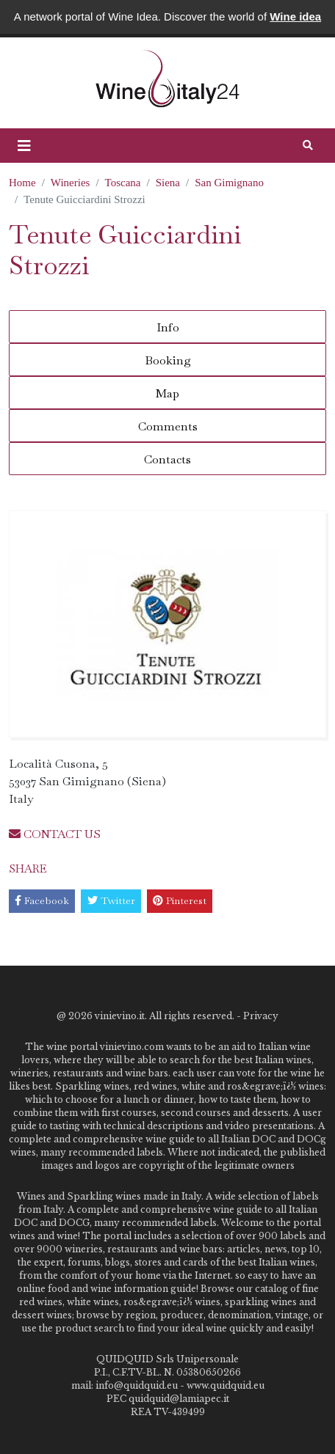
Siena (168, 182)
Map (167, 393)
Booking (168, 360)
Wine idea (295, 16)
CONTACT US (55, 834)
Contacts (167, 459)
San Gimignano (229, 182)
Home (22, 182)
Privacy (260, 1015)
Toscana (123, 182)
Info (167, 327)
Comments (168, 426)
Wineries (70, 182)
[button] (24, 146)
